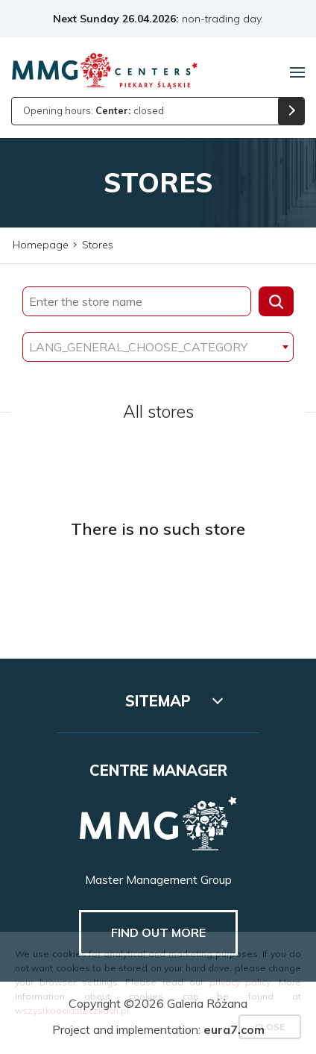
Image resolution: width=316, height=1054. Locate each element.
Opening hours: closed (93, 110)
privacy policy (240, 982)
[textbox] (158, 346)
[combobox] (158, 347)
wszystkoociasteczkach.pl (72, 1010)
